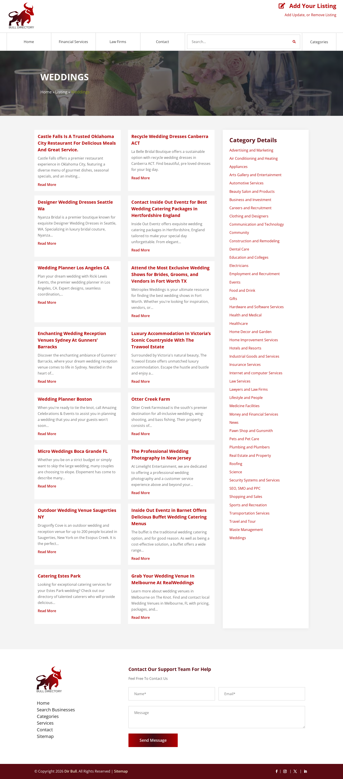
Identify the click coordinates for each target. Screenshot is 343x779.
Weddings (80, 92)
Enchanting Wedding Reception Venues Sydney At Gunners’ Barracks (72, 340)
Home (29, 41)
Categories (319, 41)
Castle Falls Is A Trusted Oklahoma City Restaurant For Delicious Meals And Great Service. (77, 143)
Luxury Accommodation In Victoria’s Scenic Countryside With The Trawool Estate (171, 340)
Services (45, 724)
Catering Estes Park (59, 576)
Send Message (153, 740)
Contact (162, 41)
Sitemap (45, 737)
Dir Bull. (71, 771)
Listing (61, 92)
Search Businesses (56, 710)
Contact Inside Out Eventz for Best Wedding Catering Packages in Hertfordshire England (169, 208)
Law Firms (118, 41)
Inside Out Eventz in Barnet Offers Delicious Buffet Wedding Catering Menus (169, 517)
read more (47, 184)
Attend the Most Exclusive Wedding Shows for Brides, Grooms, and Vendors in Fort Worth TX (170, 274)
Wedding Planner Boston (65, 399)
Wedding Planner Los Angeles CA (73, 268)
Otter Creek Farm (150, 399)
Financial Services (73, 41)
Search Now (287, 41)
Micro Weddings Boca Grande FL (73, 451)
